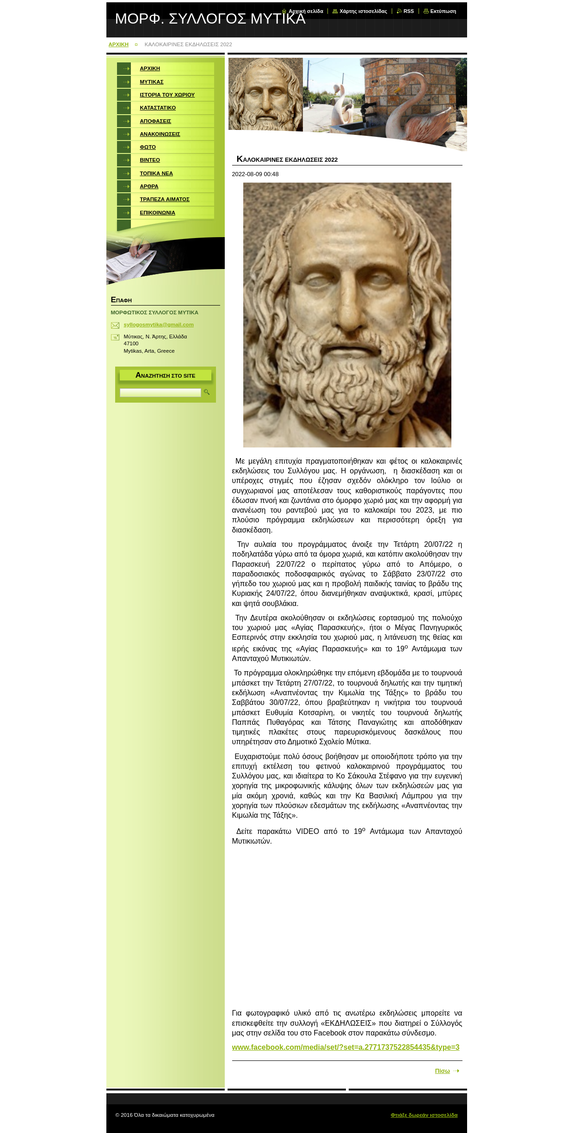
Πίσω (442, 1070)
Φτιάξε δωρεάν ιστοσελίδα (424, 1115)
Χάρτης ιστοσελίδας (363, 11)
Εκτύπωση (443, 11)
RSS (409, 11)
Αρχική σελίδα (306, 11)
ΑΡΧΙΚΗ (119, 44)
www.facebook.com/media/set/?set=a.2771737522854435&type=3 (346, 1047)
